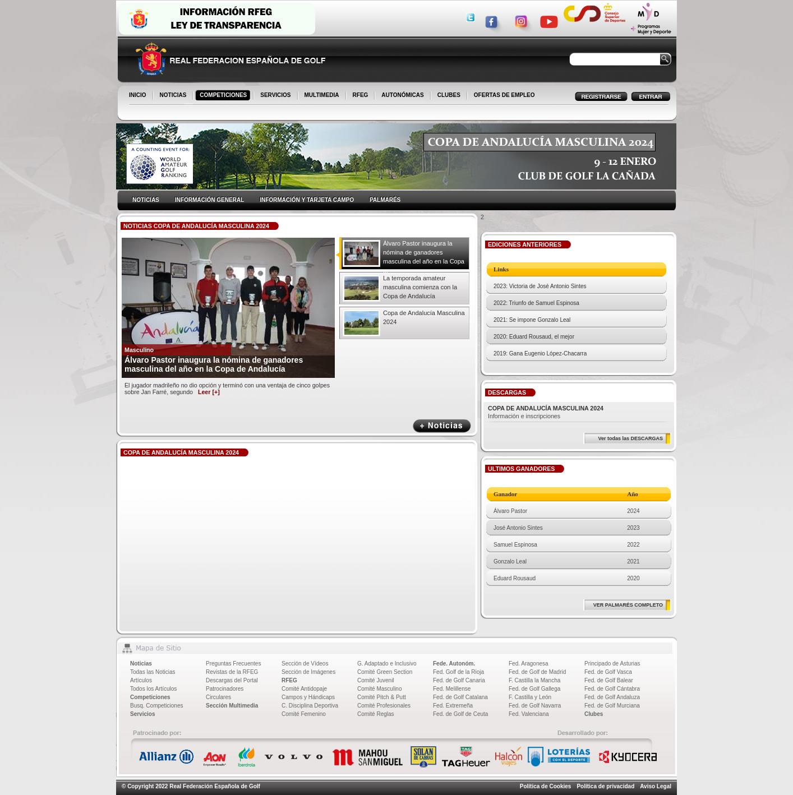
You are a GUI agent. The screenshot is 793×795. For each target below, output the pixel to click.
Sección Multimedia (232, 705)
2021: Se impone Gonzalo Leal (532, 320)
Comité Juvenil (375, 680)
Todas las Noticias (153, 672)
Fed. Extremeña (453, 705)
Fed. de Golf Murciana (612, 705)
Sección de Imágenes (308, 672)
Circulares (218, 697)
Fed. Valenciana (529, 714)
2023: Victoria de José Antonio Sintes (540, 286)
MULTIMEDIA (323, 96)
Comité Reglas (375, 714)
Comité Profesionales (384, 705)
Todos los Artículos (153, 689)
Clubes (593, 714)
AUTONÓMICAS (402, 95)
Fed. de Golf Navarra (535, 705)
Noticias (141, 663)
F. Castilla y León (530, 697)
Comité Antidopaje (304, 689)
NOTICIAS (174, 96)
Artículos (141, 680)
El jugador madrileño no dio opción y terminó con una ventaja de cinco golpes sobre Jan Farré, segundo (227, 388)
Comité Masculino (379, 689)
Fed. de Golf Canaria (459, 680)
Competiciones (150, 697)
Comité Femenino (304, 714)
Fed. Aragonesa (528, 663)
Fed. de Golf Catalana (460, 697)
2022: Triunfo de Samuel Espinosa (536, 303)
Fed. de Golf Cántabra (612, 689)
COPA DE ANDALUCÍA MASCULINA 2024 (545, 408)
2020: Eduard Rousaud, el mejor (534, 337)
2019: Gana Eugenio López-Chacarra (540, 353)
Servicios (142, 714)
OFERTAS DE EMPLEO (504, 95)
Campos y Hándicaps (308, 697)
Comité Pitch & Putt (381, 697)
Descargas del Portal (232, 680)
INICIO (138, 96)
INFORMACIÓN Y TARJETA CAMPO (307, 200)
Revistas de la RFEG (232, 672)
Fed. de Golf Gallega (534, 689)
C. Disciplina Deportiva (310, 705)
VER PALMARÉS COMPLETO (628, 605)
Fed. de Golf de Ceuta (460, 714)
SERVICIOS (276, 96)
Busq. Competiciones (156, 705)
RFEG (361, 96)
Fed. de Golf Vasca (608, 672)
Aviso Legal (655, 786)
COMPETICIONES (224, 96)
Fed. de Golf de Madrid (537, 672)
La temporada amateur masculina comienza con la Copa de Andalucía (420, 287)
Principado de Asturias (612, 663)
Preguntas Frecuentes (233, 663)
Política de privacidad (605, 786)
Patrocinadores (224, 689)
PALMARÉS (385, 200)
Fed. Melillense (452, 689)
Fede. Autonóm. (454, 663)
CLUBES (448, 95)
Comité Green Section (384, 672)
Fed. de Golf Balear (608, 680)
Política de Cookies (545, 786)
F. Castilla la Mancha (534, 680)
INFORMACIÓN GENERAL (209, 200)
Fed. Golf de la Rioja (458, 672)
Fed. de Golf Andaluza (612, 697)
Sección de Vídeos (305, 663)
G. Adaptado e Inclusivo (387, 663)
